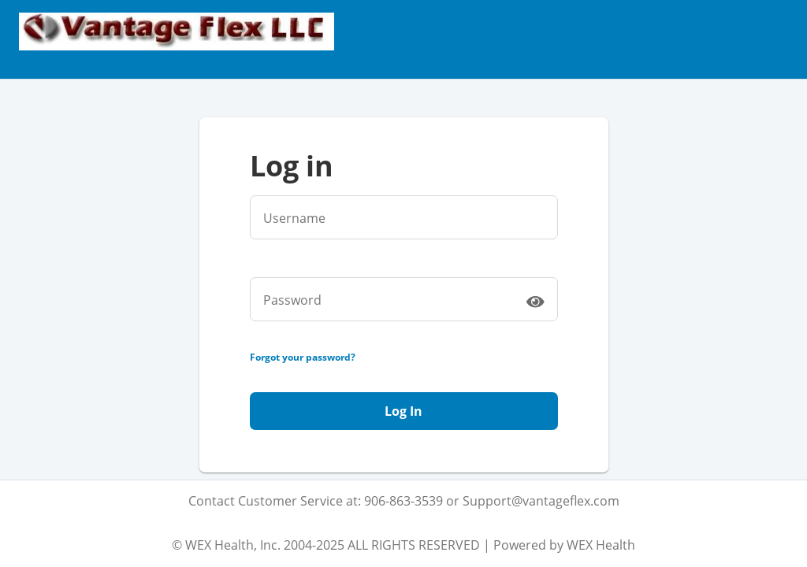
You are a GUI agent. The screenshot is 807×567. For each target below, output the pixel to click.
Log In (403, 411)
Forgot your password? (302, 357)
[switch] (535, 301)
